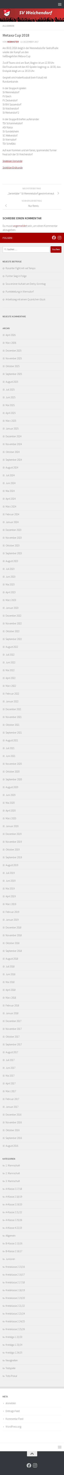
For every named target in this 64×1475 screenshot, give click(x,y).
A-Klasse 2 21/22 (14, 1212)
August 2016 (12, 1145)
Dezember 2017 (13, 1021)
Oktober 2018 (12, 943)
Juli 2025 (10, 389)
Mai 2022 (10, 670)
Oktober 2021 (12, 724)
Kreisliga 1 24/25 (14, 1352)
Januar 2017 (12, 1106)
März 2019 (11, 904)
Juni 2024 (10, 483)
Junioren (10, 1259)
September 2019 (14, 857)
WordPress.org (13, 1426)
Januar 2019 (12, 919)
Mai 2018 (10, 982)
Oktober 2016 (12, 1130)
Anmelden (11, 1403)
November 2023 (14, 537)
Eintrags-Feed (13, 1411)
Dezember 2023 (13, 529)
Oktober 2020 (12, 771)
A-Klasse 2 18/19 (14, 1196)
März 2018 (11, 997)
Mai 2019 (10, 888)
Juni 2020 (10, 795)
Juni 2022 (10, 662)
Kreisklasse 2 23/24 (15, 1313)
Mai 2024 (10, 491)
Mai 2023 (10, 584)
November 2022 (14, 623)
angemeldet (20, 225)
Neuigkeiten (12, 1360)
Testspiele (10, 1368)
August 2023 (12, 561)
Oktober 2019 (12, 849)
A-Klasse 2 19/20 (14, 1204)
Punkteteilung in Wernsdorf (20, 291)
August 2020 (12, 787)
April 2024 (11, 498)
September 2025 (14, 374)
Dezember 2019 (13, 834)
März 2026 (11, 342)
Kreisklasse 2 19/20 (15, 1298)
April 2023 (11, 592)
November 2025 (14, 358)
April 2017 (11, 1083)
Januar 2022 (12, 701)
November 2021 (14, 717)
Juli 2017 (10, 1060)
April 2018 (11, 989)
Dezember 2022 (13, 615)
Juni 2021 (10, 756)
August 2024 (12, 467)
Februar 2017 (12, 1099)
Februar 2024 (12, 514)
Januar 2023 (12, 607)
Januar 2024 (12, 522)
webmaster (13, 41)
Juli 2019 (10, 873)
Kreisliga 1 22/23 (14, 1337)
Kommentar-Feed (14, 1418)
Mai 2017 (10, 1075)
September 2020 (14, 779)
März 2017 (11, 1091)
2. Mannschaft (13, 1173)
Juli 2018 (10, 966)
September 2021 (14, 732)
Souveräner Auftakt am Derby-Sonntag (26, 283)
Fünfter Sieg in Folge (16, 276)
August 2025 (12, 381)
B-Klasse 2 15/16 (14, 1243)
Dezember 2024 (13, 436)
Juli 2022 (10, 654)
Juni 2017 (10, 1067)
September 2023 (14, 553)
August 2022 (12, 646)
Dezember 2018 (13, 927)
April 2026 (11, 335)
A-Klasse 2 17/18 (14, 1188)
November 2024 (14, 444)
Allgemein (8, 25)
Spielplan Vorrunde (12, 161)
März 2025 (11, 420)
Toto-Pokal (11, 1376)
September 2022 (14, 639)
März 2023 (11, 600)
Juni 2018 (10, 974)
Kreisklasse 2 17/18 (15, 1282)
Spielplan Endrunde (13, 167)
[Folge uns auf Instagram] (59, 238)
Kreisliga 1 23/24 (14, 1344)
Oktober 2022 (12, 631)
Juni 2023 (10, 576)
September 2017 (14, 1044)
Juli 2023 (10, 568)
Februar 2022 (12, 693)
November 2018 (14, 935)
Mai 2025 (10, 405)
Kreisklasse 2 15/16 (15, 1266)
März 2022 (11, 685)
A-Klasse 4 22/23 (14, 1227)
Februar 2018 (12, 1005)
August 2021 (12, 740)
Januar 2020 (12, 826)
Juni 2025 (10, 397)
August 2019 (12, 865)
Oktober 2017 (12, 1036)
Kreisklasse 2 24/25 (15, 1321)
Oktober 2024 (12, 452)
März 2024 (11, 506)
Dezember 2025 (13, 350)
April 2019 (11, 896)
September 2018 (14, 950)
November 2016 (14, 1122)
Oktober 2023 (12, 545)
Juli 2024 (10, 475)
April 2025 (11, 413)
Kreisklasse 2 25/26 (15, 1329)
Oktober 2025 (12, 366)
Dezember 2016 (13, 1114)
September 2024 (14, 459)
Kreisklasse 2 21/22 (15, 1305)
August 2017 (12, 1052)
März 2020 (11, 818)
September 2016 (14, 1138)
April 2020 (11, 810)
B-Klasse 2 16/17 (14, 1251)
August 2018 (12, 958)
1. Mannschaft (13, 1165)
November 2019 (14, 841)
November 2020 (14, 763)
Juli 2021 (10, 748)
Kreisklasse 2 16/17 (15, 1274)
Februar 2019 (12, 912)
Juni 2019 (10, 880)
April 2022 (11, 678)
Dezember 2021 (13, 709)
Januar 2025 (12, 428)
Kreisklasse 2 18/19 (15, 1290)
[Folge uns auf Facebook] (54, 238)
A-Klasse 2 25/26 (14, 1220)
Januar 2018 (12, 1013)
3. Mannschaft (13, 1181)
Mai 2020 (10, 802)
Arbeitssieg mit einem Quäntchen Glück (25, 299)
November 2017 (14, 1028)
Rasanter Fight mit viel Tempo (20, 268)
